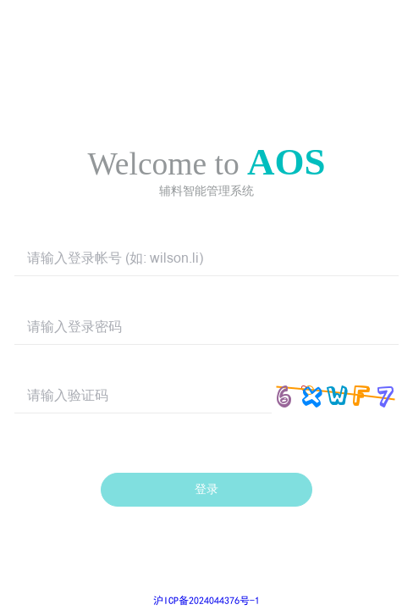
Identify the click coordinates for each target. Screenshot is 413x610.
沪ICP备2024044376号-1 (206, 601)
